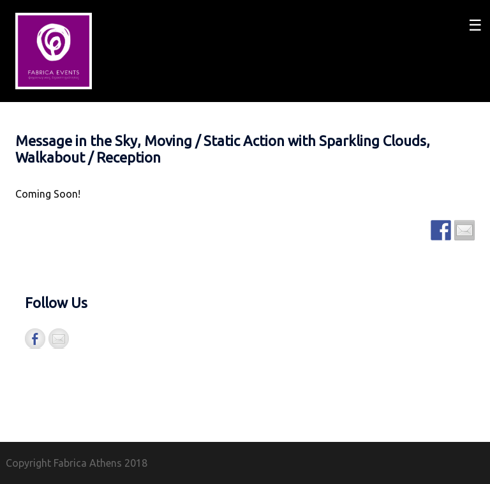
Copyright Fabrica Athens (64, 463)
